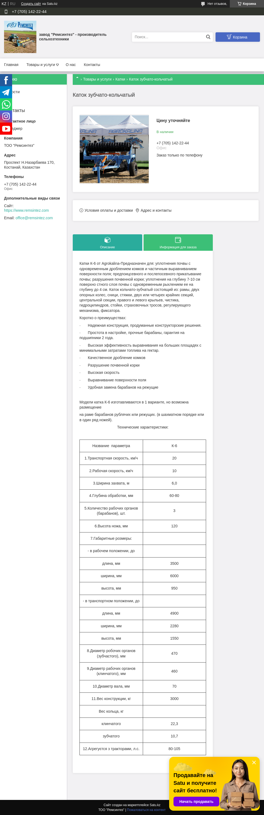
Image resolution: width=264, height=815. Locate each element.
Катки (120, 79)
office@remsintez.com (34, 218)
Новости (12, 91)
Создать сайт (31, 4)
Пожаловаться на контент (146, 810)
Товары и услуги (40, 64)
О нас (71, 64)
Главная (11, 64)
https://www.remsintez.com (26, 210)
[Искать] (208, 37)
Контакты (92, 64)
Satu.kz (155, 805)
